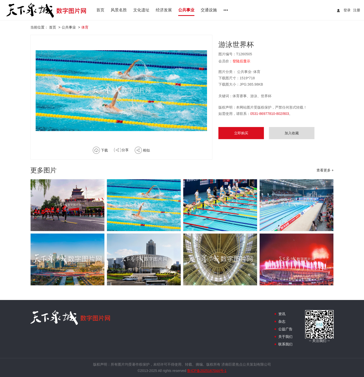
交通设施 (209, 10)
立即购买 (241, 133)
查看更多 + (325, 170)
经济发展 (164, 10)
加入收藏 (292, 133)
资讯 (281, 314)
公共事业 (186, 10)
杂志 (281, 321)
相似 (146, 150)
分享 (125, 150)
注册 (356, 10)
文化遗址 (141, 10)
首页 (100, 10)
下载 (104, 150)
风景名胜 (119, 10)
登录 (347, 10)
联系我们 (285, 344)
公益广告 (285, 329)
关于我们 (285, 337)
